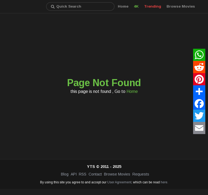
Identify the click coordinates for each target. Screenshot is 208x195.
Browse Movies (181, 6)
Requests (140, 174)
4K (136, 6)
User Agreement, (119, 182)
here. (164, 182)
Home (123, 6)
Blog (65, 174)
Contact (95, 174)
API (74, 174)
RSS (82, 174)
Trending (152, 6)
